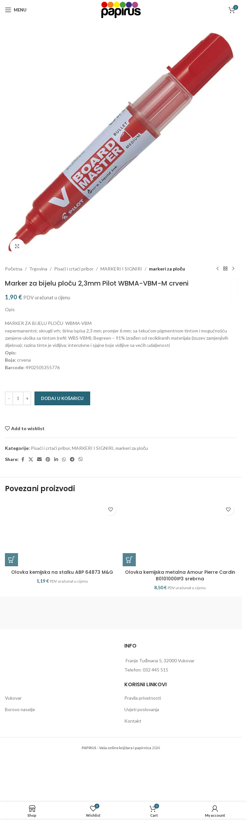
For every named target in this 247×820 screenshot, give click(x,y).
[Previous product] (217, 269)
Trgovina (38, 268)
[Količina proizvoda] (18, 398)
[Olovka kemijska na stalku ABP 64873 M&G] (62, 533)
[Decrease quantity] (9, 398)
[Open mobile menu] (16, 9)
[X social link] (31, 459)
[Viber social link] (80, 459)
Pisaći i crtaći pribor (73, 268)
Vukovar (13, 698)
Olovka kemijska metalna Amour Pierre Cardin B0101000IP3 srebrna (180, 575)
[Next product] (233, 269)
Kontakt (132, 721)
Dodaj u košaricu (62, 398)
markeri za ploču (167, 268)
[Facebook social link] (23, 459)
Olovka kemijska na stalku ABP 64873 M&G (62, 572)
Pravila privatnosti (142, 698)
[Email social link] (39, 459)
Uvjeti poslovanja (141, 709)
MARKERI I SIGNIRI (121, 268)
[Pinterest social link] (48, 459)
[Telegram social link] (72, 459)
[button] (11, 559)
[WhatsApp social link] (64, 459)
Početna (13, 268)
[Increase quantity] (27, 398)
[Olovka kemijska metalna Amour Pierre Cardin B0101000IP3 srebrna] (180, 533)
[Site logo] (121, 9)
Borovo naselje (20, 709)
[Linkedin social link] (56, 459)
